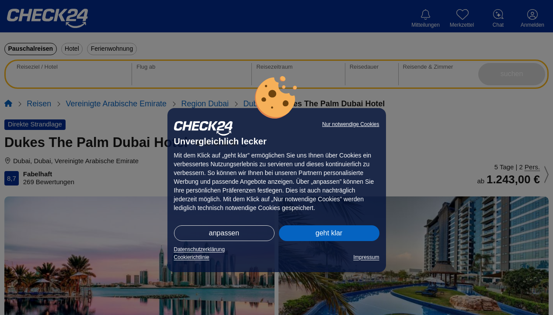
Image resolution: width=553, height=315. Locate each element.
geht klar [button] (329, 233)
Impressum (366, 257)
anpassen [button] (224, 233)
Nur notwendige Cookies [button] (350, 124)
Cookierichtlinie (191, 257)
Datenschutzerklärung (199, 249)
